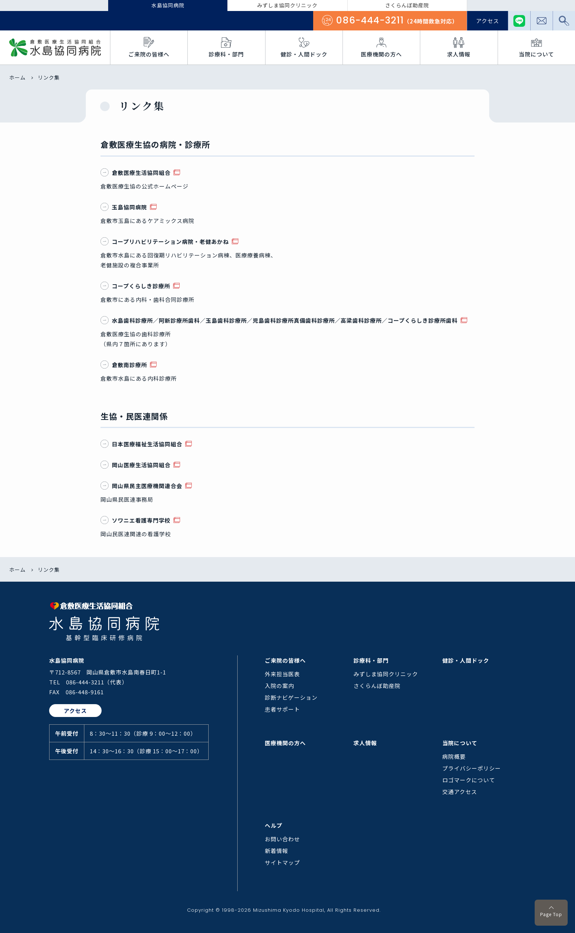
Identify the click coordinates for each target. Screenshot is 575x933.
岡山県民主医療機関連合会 (142, 486)
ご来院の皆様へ (285, 660)
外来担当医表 (282, 674)
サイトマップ (282, 862)
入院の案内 (279, 685)
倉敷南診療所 (124, 365)
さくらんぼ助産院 (377, 685)
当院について (459, 743)
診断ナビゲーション (291, 697)
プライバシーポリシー (471, 768)
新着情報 (276, 851)
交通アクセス (459, 791)
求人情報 (365, 743)
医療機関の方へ (285, 743)
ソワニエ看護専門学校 (136, 520)
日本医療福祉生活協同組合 (142, 444)
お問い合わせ (282, 839)
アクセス (487, 21)
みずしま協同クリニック (386, 674)
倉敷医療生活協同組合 (136, 172)
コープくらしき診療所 (136, 286)
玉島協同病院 (124, 207)
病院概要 (454, 756)
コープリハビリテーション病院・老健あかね (165, 241)
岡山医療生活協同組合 (136, 465)
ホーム (17, 77)
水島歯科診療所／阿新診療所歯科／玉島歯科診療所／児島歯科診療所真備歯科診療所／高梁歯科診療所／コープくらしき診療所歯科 (279, 320)
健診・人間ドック (465, 660)
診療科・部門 (371, 660)
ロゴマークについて (468, 780)
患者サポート (282, 709)
